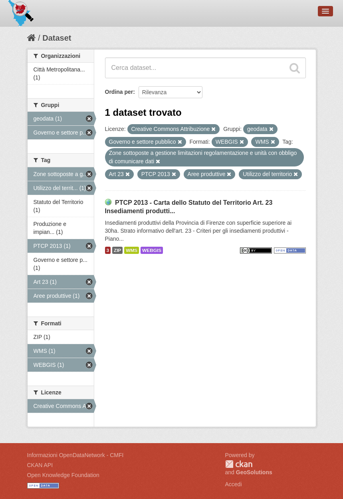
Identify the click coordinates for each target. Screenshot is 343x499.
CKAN (238, 464)
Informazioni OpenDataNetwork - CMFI (75, 455)
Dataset (56, 38)
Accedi (233, 484)
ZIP (117, 250)
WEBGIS (151, 250)
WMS (131, 250)
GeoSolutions (254, 472)
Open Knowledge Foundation (63, 475)
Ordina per (119, 92)
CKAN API (40, 465)
